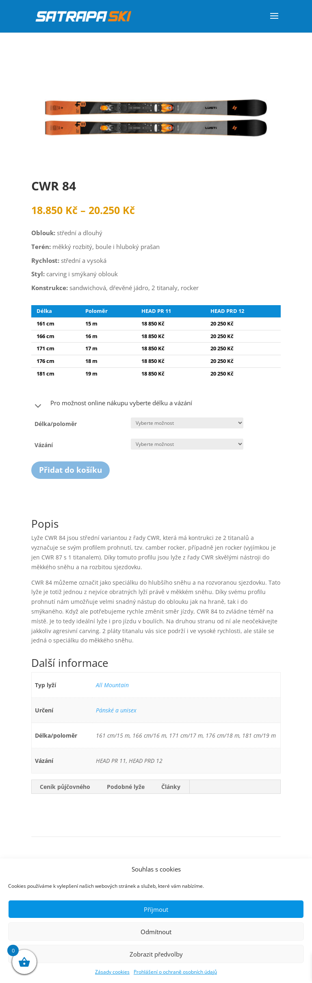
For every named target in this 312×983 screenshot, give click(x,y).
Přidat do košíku (70, 470)
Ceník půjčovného (65, 787)
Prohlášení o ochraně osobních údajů (175, 971)
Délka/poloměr (56, 424)
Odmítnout (156, 932)
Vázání (44, 445)
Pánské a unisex (116, 710)
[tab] (65, 787)
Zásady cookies (112, 971)
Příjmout (156, 909)
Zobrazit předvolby (156, 954)
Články (170, 787)
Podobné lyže (126, 787)
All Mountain (112, 685)
